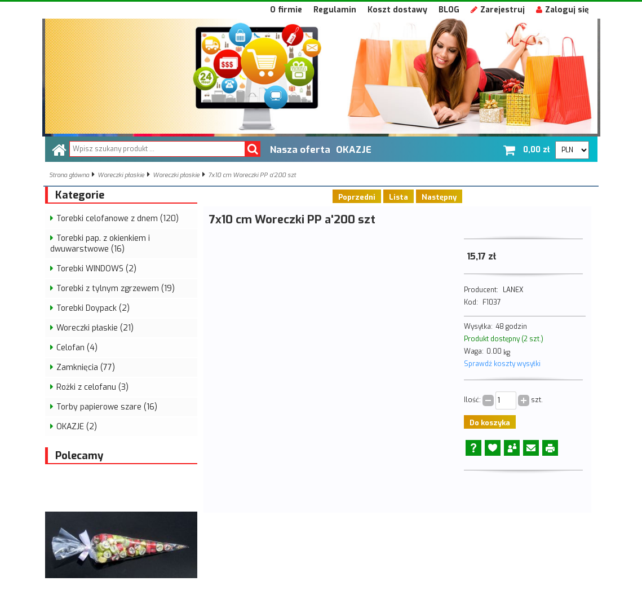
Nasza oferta (300, 149)
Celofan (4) (77, 347)
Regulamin (334, 10)
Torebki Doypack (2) (93, 308)
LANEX (513, 289)
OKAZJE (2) (76, 426)
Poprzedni (356, 197)
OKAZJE (353, 149)
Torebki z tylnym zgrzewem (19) (115, 288)
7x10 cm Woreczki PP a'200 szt (252, 175)
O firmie (286, 10)
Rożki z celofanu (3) (92, 387)
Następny (439, 197)
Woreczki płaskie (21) (95, 328)
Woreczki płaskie (121, 175)
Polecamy (79, 456)
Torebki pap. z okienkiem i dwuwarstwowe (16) (100, 243)
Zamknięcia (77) (85, 367)
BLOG (449, 10)
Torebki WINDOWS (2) (96, 268)
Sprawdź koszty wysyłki (502, 363)
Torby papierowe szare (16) (106, 407)
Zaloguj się (562, 10)
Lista (398, 197)
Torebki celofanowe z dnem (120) (117, 218)
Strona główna (69, 175)
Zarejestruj (498, 10)
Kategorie (79, 195)
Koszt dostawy (397, 10)
